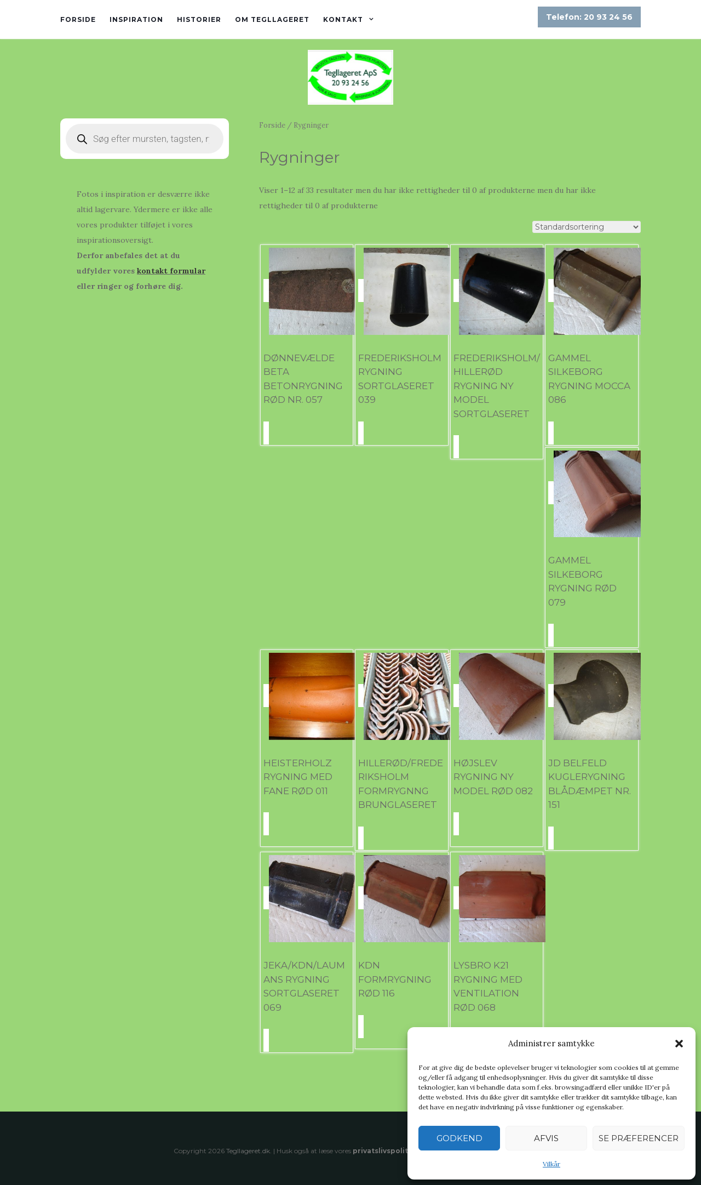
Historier (199, 19)
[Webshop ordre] (586, 227)
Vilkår (551, 1164)
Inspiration (136, 19)
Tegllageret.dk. (249, 1151)
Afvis (546, 1138)
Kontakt (343, 19)
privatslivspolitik (384, 1151)
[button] (679, 1043)
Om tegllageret (272, 19)
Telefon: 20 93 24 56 (589, 17)
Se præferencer (639, 1138)
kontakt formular (171, 271)
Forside (78, 19)
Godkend (459, 1138)
